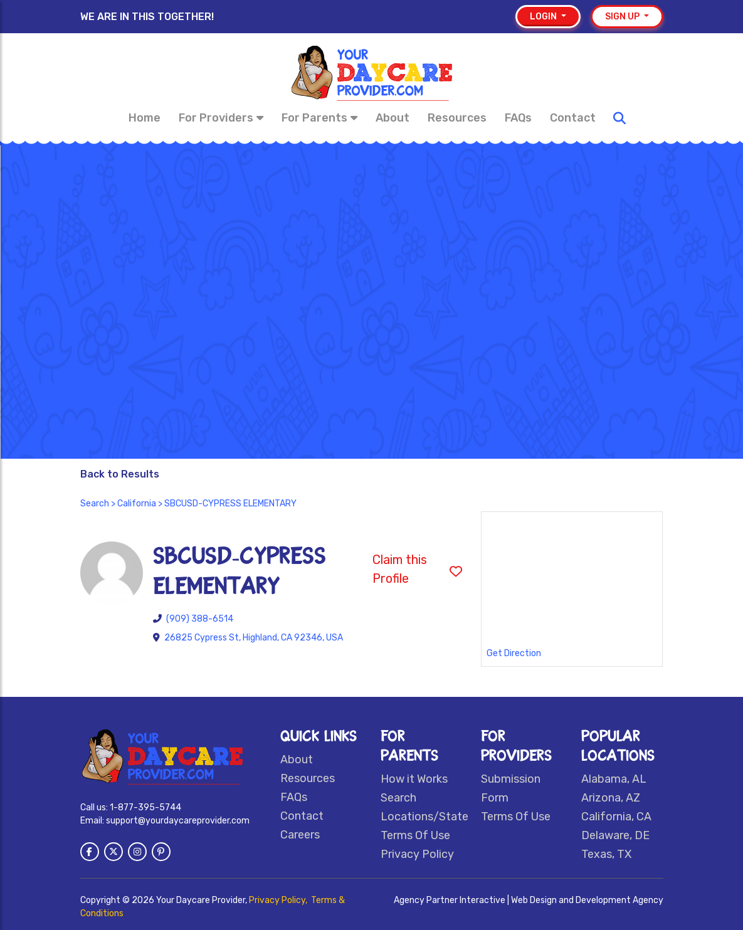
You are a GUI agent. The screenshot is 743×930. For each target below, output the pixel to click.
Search (94, 503)
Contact (573, 118)
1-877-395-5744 (145, 807)
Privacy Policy (417, 854)
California (136, 503)
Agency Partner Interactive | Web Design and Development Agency (528, 900)
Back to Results (119, 474)
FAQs (518, 118)
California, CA (616, 816)
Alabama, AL (613, 779)
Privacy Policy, (279, 900)
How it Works (414, 779)
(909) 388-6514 (199, 619)
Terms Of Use (415, 835)
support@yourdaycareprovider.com (178, 820)
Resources (457, 118)
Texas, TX (606, 854)
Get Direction (514, 653)
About (392, 118)
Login (544, 16)
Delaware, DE (615, 835)
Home (145, 118)
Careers (300, 835)
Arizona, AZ (610, 798)
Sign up (623, 16)
